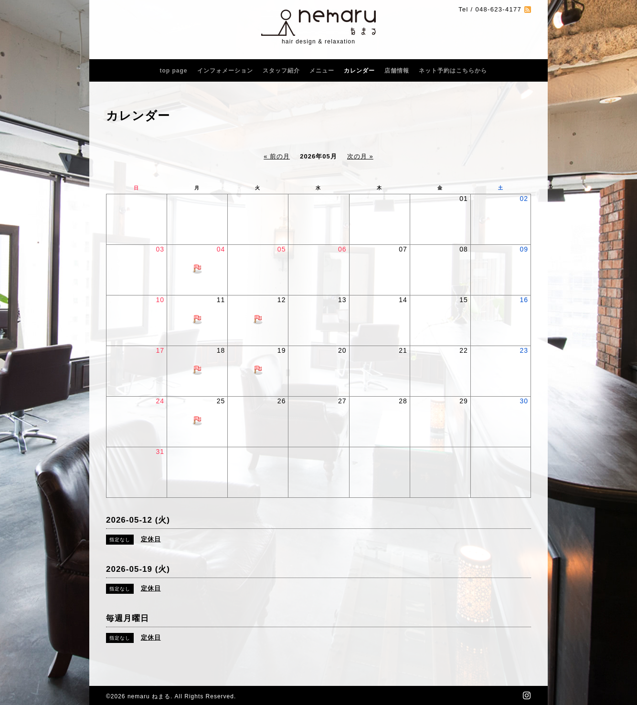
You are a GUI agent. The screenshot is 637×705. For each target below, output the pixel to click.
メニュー (321, 70)
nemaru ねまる (148, 696)
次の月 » (360, 156)
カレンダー (359, 70)
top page (174, 70)
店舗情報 (396, 70)
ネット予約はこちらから (453, 70)
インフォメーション (225, 70)
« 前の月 (277, 156)
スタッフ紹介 (281, 70)
